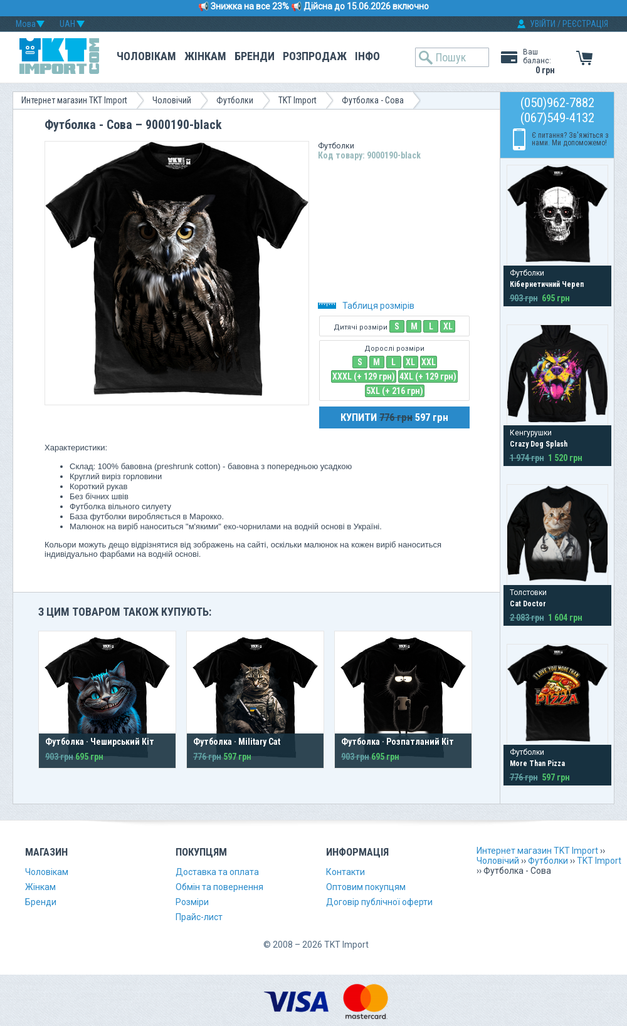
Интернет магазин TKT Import (74, 100)
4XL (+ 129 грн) (427, 376)
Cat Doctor (528, 603)
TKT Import (297, 100)
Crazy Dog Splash (538, 444)
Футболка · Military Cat (236, 742)
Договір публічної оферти (379, 902)
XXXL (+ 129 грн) (363, 376)
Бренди (254, 56)
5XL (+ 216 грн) (394, 391)
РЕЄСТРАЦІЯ (585, 24)
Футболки (234, 100)
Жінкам (205, 56)
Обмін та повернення (219, 887)
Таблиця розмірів (366, 306)
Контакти (345, 872)
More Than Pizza (537, 763)
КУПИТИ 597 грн (394, 417)
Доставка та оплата (217, 872)
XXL (428, 362)
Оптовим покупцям (366, 887)
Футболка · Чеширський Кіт (99, 742)
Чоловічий (171, 100)
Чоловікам (146, 56)
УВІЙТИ (543, 24)
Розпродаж (315, 56)
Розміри (192, 902)
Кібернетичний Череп (547, 284)
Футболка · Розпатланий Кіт (397, 742)
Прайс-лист (199, 917)
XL (448, 326)
